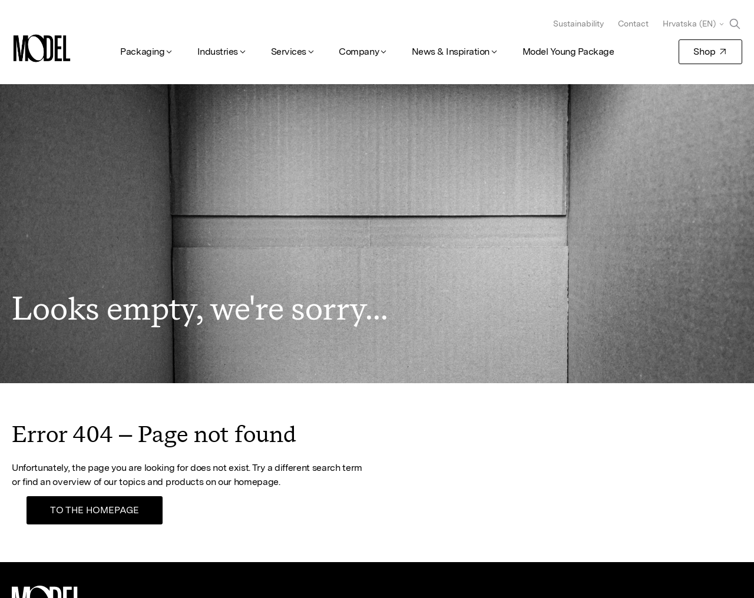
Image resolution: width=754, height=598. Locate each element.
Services (288, 51)
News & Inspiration (451, 51)
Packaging (142, 51)
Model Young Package (568, 51)
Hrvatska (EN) (689, 23)
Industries (217, 51)
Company (359, 51)
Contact (633, 23)
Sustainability (578, 23)
